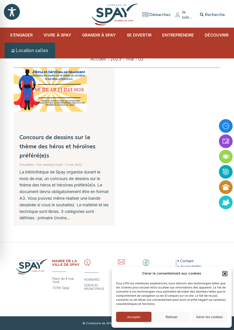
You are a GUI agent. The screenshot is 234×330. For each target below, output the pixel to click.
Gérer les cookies (209, 317)
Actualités (26, 164)
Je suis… (183, 13)
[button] (225, 273)
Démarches (156, 13)
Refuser (172, 317)
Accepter (134, 317)
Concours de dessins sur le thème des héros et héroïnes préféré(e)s (57, 147)
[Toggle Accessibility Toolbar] (11, 11)
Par (49, 164)
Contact (187, 260)
